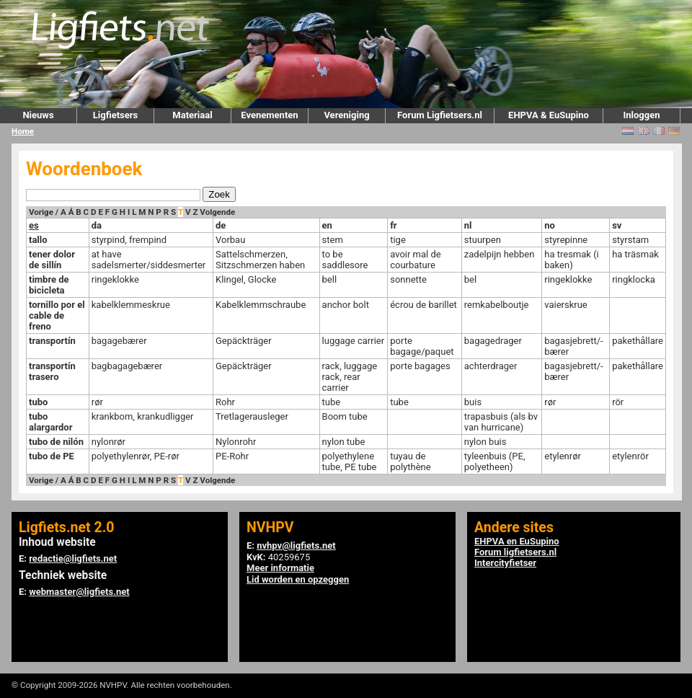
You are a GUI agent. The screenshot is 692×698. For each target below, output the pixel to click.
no (549, 225)
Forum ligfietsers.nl (515, 552)
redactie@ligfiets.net (73, 558)
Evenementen (269, 115)
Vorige (41, 212)
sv (616, 225)
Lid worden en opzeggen (298, 579)
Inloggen (641, 115)
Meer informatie (280, 567)
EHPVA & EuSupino (548, 115)
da (97, 225)
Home (23, 131)
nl (468, 225)
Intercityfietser (505, 562)
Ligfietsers (115, 115)
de (221, 225)
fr (393, 225)
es (34, 225)
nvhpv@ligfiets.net (296, 545)
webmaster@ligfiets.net (79, 591)
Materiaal (192, 115)
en (327, 225)
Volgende (217, 212)
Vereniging (346, 115)
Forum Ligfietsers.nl (439, 115)
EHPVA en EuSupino (516, 541)
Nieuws (37, 115)
